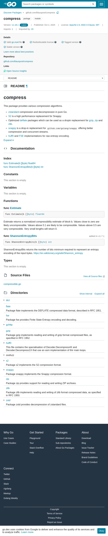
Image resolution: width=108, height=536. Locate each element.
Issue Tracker (88, 448)
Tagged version (71, 42)
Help (32, 452)
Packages (61, 432)
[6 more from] (4, 360)
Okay (101, 531)
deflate (23, 120)
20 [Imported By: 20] (26, 29)
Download (86, 438)
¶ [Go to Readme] (27, 86)
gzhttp (9, 324)
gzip (91, 120)
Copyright (54, 509)
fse (7, 315)
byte (30, 214)
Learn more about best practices (19, 52)
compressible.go (12, 284)
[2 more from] (4, 400)
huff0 (11, 136)
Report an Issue (54, 522)
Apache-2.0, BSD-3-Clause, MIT (84, 25)
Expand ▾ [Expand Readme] (9, 140)
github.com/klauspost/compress (40, 12)
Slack (6, 484)
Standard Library (63, 438)
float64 (40, 214)
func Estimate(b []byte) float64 (20, 163)
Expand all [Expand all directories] (99, 294)
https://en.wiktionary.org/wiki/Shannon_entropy (58, 253)
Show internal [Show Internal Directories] (86, 294)
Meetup (7, 493)
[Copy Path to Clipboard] (57, 12)
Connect (9, 468)
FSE (21, 136)
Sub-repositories (63, 443)
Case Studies (10, 443)
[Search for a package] (56, 4)
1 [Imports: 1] (8, 29)
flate (8, 306)
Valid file (14, 42)
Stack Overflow (37, 448)
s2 (7, 360)
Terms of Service (54, 513)
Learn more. (27, 532)
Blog (84, 443)
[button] (5, 42)
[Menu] (54, 78)
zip (96, 120)
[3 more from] (4, 324)
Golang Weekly (11, 498)
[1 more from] (4, 300)
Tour (32, 443)
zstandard (13, 112)
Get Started (36, 432)
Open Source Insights (15, 71)
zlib (10, 124)
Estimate (15, 208)
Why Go (8, 432)
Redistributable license (43, 42)
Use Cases (9, 438)
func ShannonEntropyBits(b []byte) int (23, 167)
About (85, 432)
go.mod (15, 42)
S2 (9, 116)
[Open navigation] (101, 4)
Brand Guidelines (90, 457)
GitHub (7, 479)
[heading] (13, 4)
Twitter (7, 474)
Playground (35, 438)
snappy (12, 128)
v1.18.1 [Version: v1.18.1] (11, 25)
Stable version (13, 47)
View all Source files (92, 276)
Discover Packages (13, 12)
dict (8, 300)
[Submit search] (93, 4)
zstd (8, 400)
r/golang (7, 488)
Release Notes (88, 452)
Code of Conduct (89, 462)
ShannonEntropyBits (23, 235)
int (50, 242)
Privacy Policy (54, 518)
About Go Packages (65, 448)
